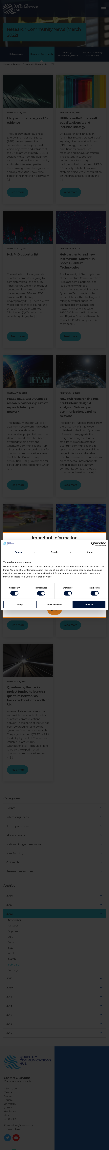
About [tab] (90, 552)
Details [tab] (54, 552)
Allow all (89, 604)
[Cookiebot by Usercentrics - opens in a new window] (93, 544)
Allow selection (54, 604)
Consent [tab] (19, 552)
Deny (20, 604)
